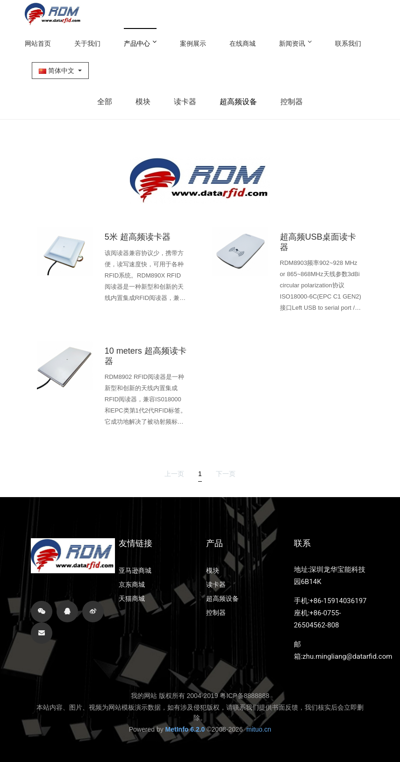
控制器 (291, 102)
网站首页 (38, 43)
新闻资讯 (295, 42)
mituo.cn (258, 729)
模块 (143, 102)
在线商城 (242, 43)
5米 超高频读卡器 (138, 237)
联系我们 (348, 43)
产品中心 (140, 42)
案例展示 (193, 43)
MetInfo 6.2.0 (185, 729)
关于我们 (87, 43)
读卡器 (185, 102)
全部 (104, 102)
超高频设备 (238, 102)
